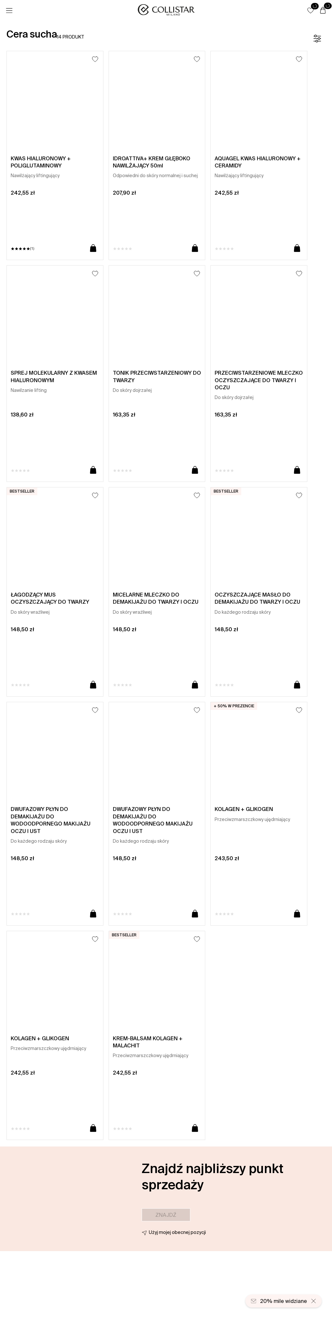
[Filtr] (317, 38)
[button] (310, 10)
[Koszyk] (322, 10)
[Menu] (9, 10)
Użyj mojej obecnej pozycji (177, 1232)
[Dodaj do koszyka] (93, 248)
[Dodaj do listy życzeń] (95, 59)
